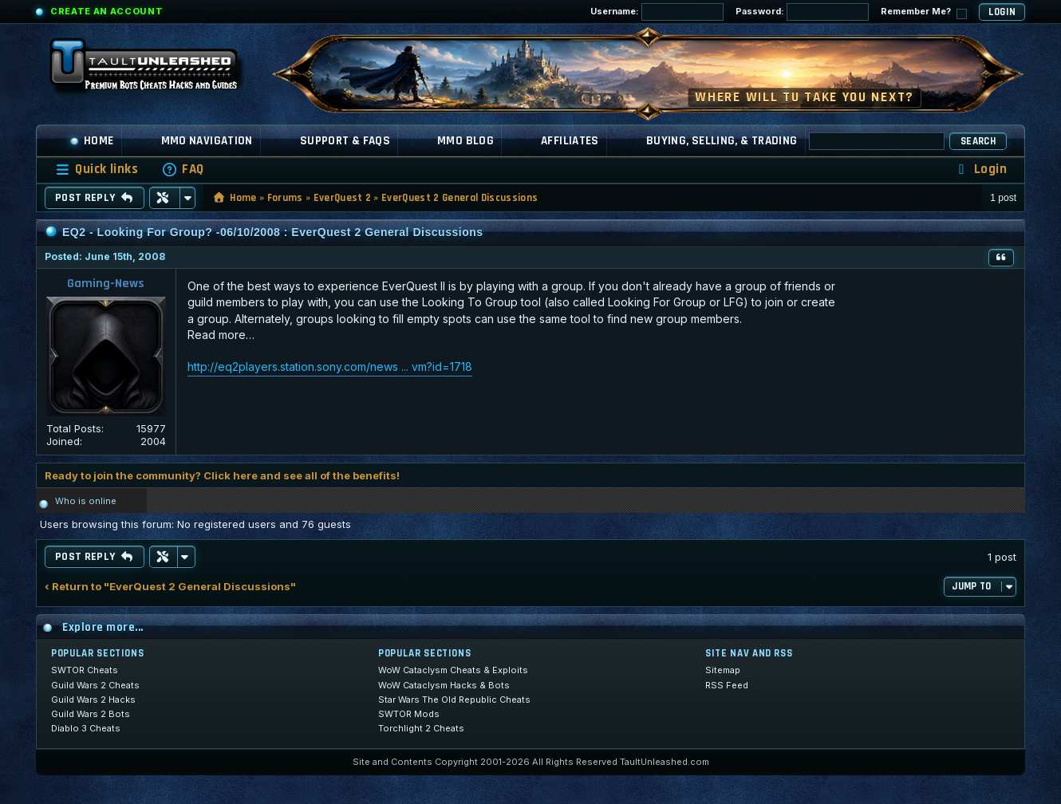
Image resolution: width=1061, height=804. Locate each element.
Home (91, 140)
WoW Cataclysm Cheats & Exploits (453, 670)
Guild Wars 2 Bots (90, 713)
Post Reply (94, 198)
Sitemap (722, 670)
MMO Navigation (207, 140)
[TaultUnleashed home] (155, 69)
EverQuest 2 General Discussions (459, 197)
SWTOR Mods (409, 713)
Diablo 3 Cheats (85, 728)
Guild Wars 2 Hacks (93, 699)
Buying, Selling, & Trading (722, 140)
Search (978, 141)
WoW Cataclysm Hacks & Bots (444, 685)
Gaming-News (105, 283)
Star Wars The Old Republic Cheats (454, 699)
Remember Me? (924, 12)
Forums (285, 197)
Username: (657, 12)
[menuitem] (183, 169)
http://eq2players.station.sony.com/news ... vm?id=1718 (329, 366)
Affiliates (570, 140)
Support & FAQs (345, 140)
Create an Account (106, 11)
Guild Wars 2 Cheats (95, 685)
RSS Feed (726, 685)
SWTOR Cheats (84, 670)
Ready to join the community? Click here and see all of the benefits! (222, 475)
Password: (802, 12)
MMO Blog (465, 140)
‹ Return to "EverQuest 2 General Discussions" (170, 587)
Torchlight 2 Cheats (421, 728)
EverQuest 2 (343, 197)
